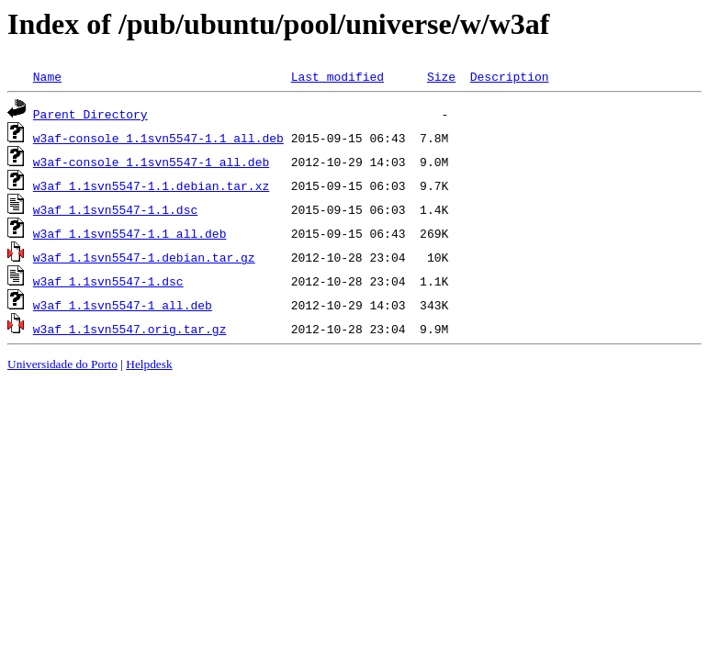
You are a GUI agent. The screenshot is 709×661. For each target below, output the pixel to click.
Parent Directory (90, 114)
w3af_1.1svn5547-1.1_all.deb (130, 233)
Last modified (337, 76)
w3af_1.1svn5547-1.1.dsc (115, 209)
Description (509, 76)
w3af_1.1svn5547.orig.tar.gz (130, 328)
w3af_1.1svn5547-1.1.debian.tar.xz (151, 185)
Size (441, 76)
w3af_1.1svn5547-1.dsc (108, 281)
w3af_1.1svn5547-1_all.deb (122, 305)
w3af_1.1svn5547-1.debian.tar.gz (144, 257)
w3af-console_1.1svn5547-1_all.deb (151, 161)
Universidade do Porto (62, 364)
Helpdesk (149, 364)
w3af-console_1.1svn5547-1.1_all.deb (158, 137)
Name (47, 76)
